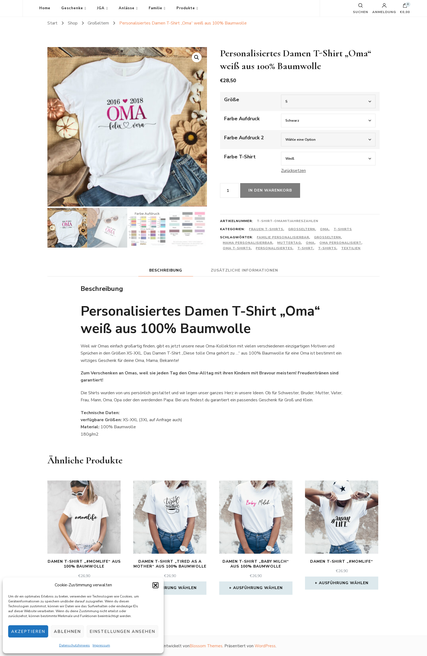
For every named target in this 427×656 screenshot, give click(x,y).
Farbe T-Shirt (240, 156)
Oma (324, 229)
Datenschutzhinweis (74, 645)
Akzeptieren (28, 631)
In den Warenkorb (270, 190)
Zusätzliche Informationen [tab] (244, 270)
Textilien (351, 248)
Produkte (185, 8)
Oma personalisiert (340, 243)
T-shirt (305, 248)
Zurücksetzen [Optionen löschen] (293, 170)
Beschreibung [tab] (165, 270)
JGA (101, 8)
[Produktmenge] (229, 190)
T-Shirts (343, 229)
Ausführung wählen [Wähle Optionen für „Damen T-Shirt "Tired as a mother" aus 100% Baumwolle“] (172, 587)
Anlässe (127, 8)
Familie (155, 8)
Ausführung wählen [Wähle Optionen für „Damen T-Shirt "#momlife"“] (343, 583)
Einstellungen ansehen (122, 631)
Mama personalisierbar (247, 243)
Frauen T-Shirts (266, 229)
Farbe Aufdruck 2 (244, 137)
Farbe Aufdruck (242, 118)
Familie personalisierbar (283, 237)
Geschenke (72, 8)
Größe (231, 99)
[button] (155, 585)
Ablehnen (67, 631)
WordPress (265, 646)
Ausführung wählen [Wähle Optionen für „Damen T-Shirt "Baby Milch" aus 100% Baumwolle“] (258, 587)
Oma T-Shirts (237, 248)
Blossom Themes (206, 646)
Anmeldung (384, 8)
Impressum (101, 645)
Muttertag (289, 243)
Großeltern (301, 229)
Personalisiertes (274, 248)
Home (44, 8)
